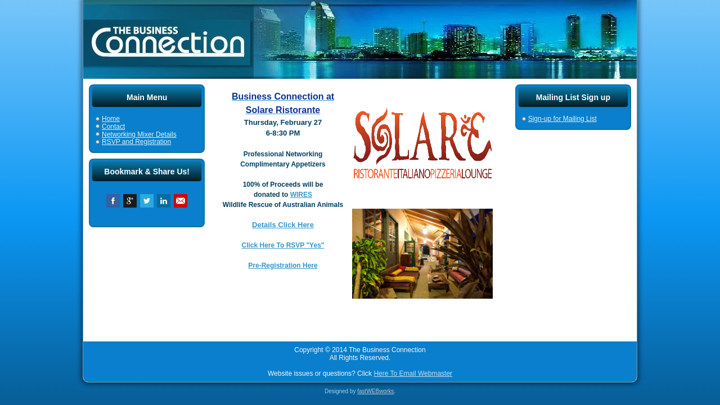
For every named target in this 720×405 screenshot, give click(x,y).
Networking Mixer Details (139, 134)
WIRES (301, 195)
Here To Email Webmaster (413, 373)
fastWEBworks (375, 391)
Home (111, 119)
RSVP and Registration (136, 142)
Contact (113, 126)
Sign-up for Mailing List (562, 119)
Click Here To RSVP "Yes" (283, 245)
